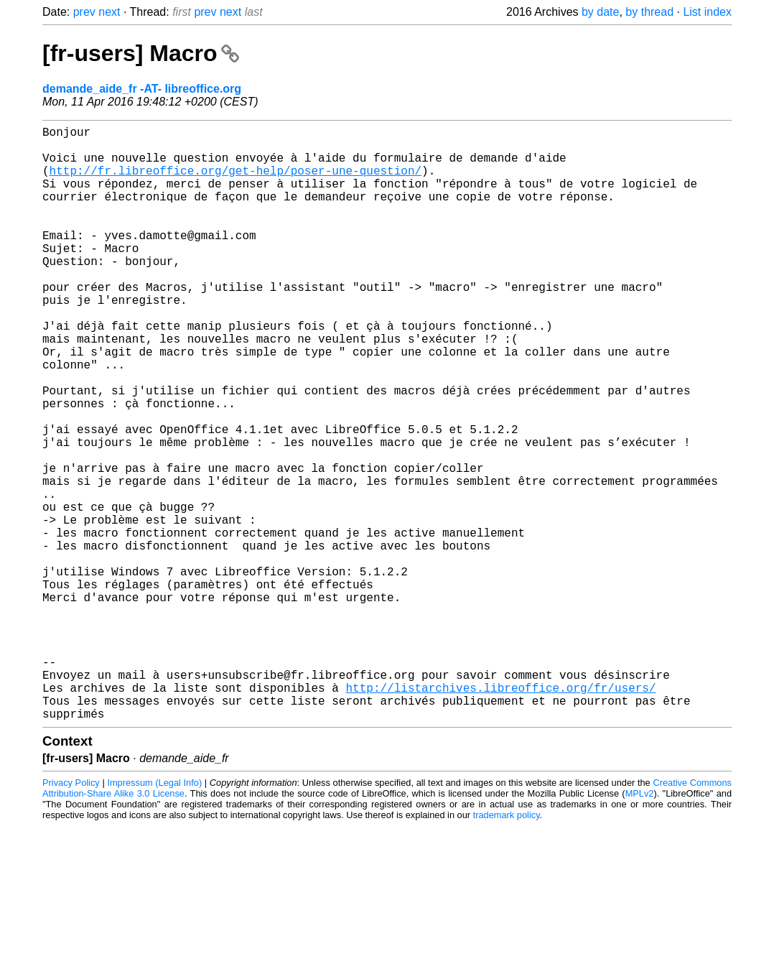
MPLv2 (639, 925)
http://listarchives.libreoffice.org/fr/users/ (500, 814)
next (109, 12)
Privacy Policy (71, 914)
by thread (649, 12)
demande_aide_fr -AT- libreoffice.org (141, 89)
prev (84, 12)
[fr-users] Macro (140, 53)
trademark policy (506, 947)
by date (600, 12)
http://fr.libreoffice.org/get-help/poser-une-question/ (235, 182)
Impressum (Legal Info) (154, 914)
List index (707, 12)
